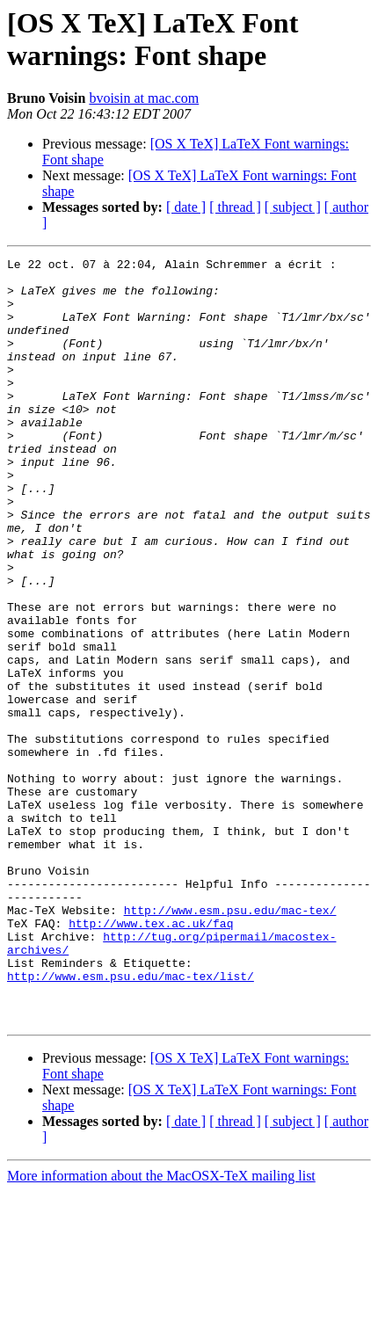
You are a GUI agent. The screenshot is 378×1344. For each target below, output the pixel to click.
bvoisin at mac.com (144, 98)
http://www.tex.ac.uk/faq (151, 1057)
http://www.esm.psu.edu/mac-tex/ (230, 1042)
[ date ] (186, 207)
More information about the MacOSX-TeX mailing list (161, 1328)
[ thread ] (235, 207)
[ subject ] (293, 207)
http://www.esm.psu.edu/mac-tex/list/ (130, 1121)
